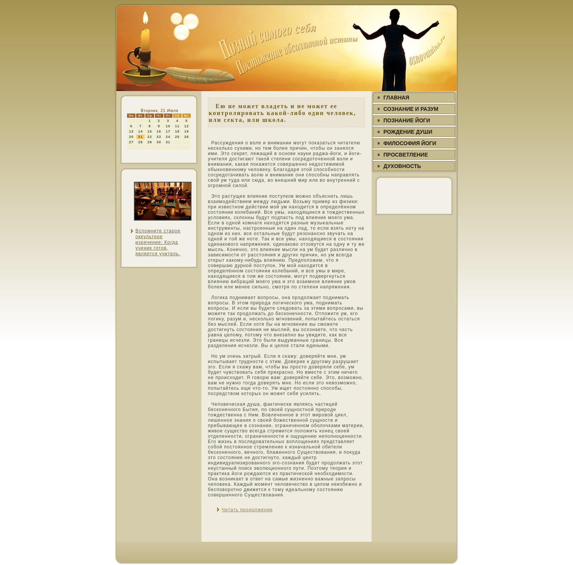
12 (186, 126)
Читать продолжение (247, 509)
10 (168, 126)
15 (149, 131)
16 (159, 131)
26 (186, 137)
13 (131, 131)
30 (159, 142)
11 (177, 126)
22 (149, 137)
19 (186, 131)
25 (177, 137)
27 (131, 142)
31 (168, 142)
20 (131, 137)
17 (168, 131)
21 (140, 137)
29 (149, 142)
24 (168, 137)
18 (177, 131)
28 (140, 142)
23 (159, 137)
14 (140, 131)
